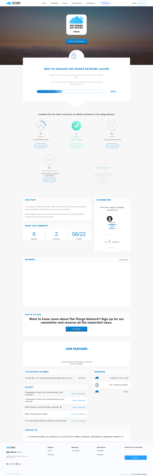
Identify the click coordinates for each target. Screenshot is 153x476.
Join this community (76, 41)
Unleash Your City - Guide (119, 378)
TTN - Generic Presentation (118, 385)
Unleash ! (103, 182)
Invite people (41, 146)
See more (81, 378)
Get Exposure (112, 146)
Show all (112, 247)
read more (79, 84)
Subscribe (76, 329)
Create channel (50, 180)
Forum (126, 392)
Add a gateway (123, 259)
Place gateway (76, 146)
